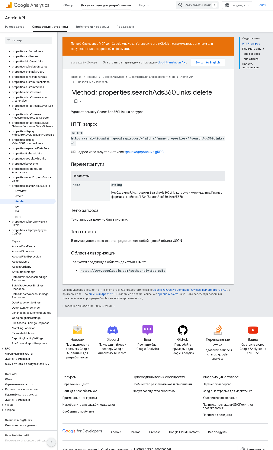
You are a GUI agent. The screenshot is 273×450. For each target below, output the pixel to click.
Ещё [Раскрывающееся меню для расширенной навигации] (142, 5)
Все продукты (218, 432)
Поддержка (125, 27)
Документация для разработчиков (152, 76)
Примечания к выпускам (79, 398)
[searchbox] (28, 40)
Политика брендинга (217, 415)
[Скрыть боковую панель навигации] (51, 442)
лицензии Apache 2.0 (102, 294)
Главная (76, 76)
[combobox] (197, 5)
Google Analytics (113, 76)
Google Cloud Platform (184, 432)
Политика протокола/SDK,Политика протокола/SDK (228, 406)
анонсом (201, 43)
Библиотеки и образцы (92, 27)
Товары (92, 76)
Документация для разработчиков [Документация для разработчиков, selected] (106, 5)
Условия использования (220, 398)
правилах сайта (168, 294)
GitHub (164, 43)
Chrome (135, 432)
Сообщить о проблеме (78, 411)
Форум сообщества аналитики (154, 391)
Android (115, 432)
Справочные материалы (92, 81)
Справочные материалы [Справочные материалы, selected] (50, 27)
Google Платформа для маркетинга (227, 391)
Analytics (31, 5)
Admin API (15, 18)
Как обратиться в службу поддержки (88, 404)
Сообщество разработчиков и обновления (163, 384)
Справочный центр (75, 384)
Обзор (68, 5)
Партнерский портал (217, 384)
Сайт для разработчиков (79, 391)
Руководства (14, 27)
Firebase (155, 432)
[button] (28, 51)
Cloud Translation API (171, 62)
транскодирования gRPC (144, 152)
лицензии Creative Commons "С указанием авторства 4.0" (190, 289)
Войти (261, 5)
